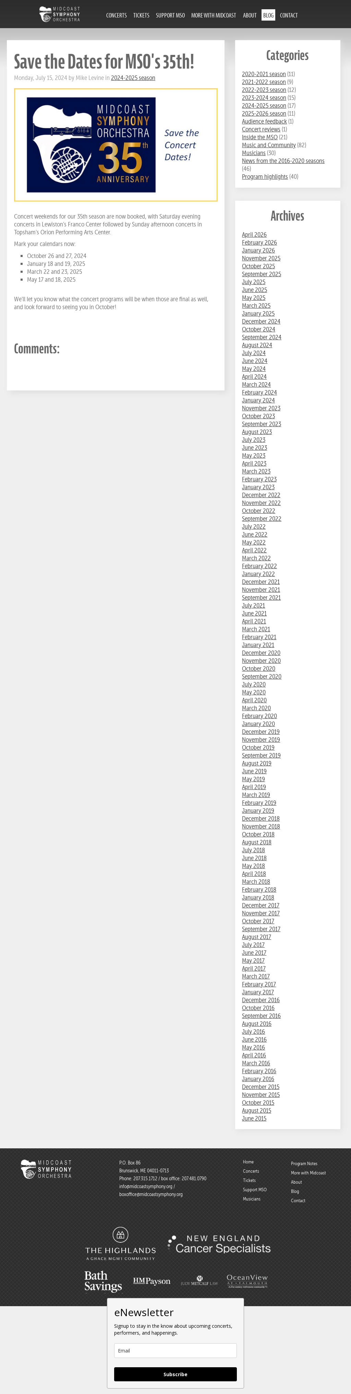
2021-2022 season (264, 82)
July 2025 (253, 282)
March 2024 (256, 384)
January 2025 (258, 313)
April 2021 (254, 621)
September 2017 (261, 929)
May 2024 (254, 369)
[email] (175, 1350)
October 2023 (258, 416)
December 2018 (261, 818)
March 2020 (256, 708)
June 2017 (254, 953)
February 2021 (259, 637)
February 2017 (259, 984)
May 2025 (253, 298)
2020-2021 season (264, 74)
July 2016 (253, 1031)
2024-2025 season (133, 78)
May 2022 (254, 542)
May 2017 (253, 960)
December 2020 (261, 653)
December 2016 (261, 1000)
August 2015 (256, 1110)
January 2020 (258, 724)
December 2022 (261, 495)
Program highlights (265, 176)
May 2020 (254, 692)
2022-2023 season (264, 90)
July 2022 (254, 526)
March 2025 (256, 305)
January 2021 (258, 645)
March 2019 (256, 795)
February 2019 (259, 803)
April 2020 (254, 700)
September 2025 (261, 274)
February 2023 (259, 479)
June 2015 (254, 1118)
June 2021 (254, 613)
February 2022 (259, 566)
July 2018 (253, 850)
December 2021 (261, 582)
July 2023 (253, 440)
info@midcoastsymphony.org (145, 1186)
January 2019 (258, 811)
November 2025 (261, 258)
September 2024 (261, 337)
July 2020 (254, 684)
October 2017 (258, 921)
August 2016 (256, 1024)
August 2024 (257, 345)
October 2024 (258, 329)
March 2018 (256, 882)
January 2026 (258, 250)
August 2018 (256, 842)
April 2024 (254, 376)
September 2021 (261, 597)
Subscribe (175, 1374)
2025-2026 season (264, 113)
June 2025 (254, 290)
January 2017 (258, 992)
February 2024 (259, 392)
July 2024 (254, 353)
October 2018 (258, 834)
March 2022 (256, 558)
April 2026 (254, 234)
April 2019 (254, 787)
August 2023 (257, 432)
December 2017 (260, 905)
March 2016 (256, 1063)
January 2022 (258, 574)
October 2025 (258, 266)
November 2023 (261, 408)
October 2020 (258, 668)
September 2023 (261, 424)
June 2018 (254, 858)
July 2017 (253, 945)
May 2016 (253, 1047)
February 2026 (259, 242)
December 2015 (260, 1087)
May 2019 (253, 779)
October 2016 (258, 1008)
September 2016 (261, 1016)
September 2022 (261, 519)
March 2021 (256, 629)
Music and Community (269, 145)
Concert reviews (261, 129)
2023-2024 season (264, 98)
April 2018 (254, 874)
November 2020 (261, 661)
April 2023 (254, 463)
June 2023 (254, 448)
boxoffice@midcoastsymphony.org (151, 1194)
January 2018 (258, 897)
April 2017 (254, 968)
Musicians (254, 153)
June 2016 (254, 1039)
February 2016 (259, 1071)
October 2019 (258, 747)
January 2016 (258, 1079)
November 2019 (261, 739)
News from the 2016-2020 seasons (283, 161)
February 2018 (259, 889)
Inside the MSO (260, 137)
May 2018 (253, 866)
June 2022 (254, 534)
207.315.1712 (145, 1178)
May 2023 (253, 455)
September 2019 (261, 755)
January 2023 (258, 487)
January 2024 (258, 400)
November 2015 (261, 1095)
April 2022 (254, 550)
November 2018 (261, 826)
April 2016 (254, 1055)
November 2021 (261, 590)
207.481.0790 (193, 1178)
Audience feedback (264, 121)
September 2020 (261, 676)
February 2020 (259, 716)
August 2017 (256, 937)
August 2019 (256, 763)
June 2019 (254, 771)
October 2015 (258, 1102)
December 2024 (261, 321)
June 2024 (254, 361)
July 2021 (253, 605)
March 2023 (256, 471)
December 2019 (261, 732)
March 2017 (256, 976)
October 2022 (258, 511)
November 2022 (261, 503)
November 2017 (261, 913)
